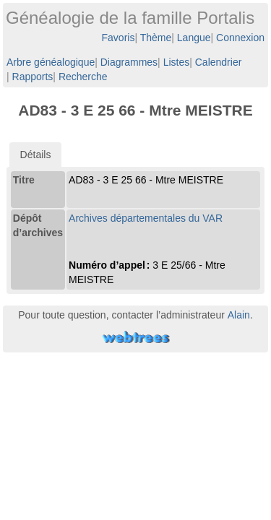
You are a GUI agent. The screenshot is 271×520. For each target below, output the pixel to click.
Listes (176, 62)
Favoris (118, 37)
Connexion (240, 37)
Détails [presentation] (35, 154)
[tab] (35, 154)
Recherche (83, 76)
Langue (194, 37)
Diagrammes (129, 62)
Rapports (32, 76)
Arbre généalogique (51, 62)
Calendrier (218, 62)
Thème (156, 37)
